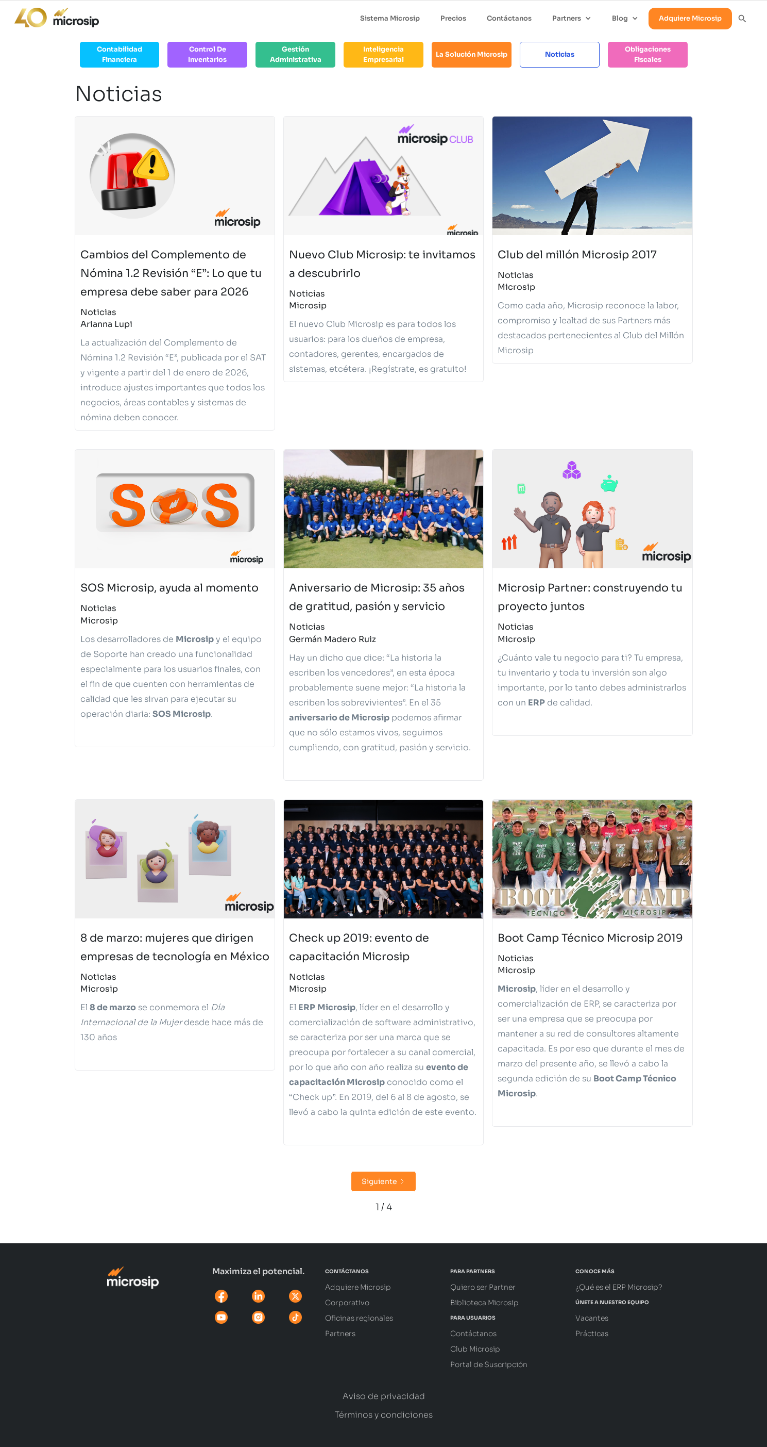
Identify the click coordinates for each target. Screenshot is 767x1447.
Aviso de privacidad (384, 1396)
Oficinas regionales (359, 1318)
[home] (51, 15)
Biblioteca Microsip (484, 1302)
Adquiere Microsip (690, 18)
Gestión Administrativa (295, 54)
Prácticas (591, 1333)
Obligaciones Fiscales (648, 54)
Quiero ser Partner (483, 1287)
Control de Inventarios (207, 54)
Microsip (308, 305)
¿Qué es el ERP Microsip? (618, 1287)
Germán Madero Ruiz (332, 639)
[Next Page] (383, 1181)
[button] (572, 19)
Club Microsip (475, 1349)
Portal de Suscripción (488, 1364)
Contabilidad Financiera (119, 54)
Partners (340, 1333)
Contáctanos (509, 18)
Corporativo (347, 1302)
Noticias (559, 54)
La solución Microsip (471, 54)
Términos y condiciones (384, 1415)
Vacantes (591, 1318)
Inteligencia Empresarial (383, 54)
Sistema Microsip (390, 18)
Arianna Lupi (106, 324)
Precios (453, 18)
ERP (591, 1003)
